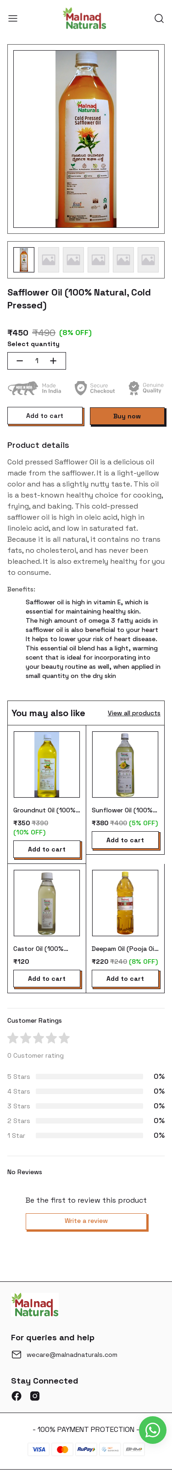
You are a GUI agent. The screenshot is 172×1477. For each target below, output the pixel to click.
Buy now (127, 416)
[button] (23, 259)
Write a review (86, 1220)
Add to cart (44, 415)
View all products (134, 713)
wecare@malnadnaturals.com (72, 1354)
